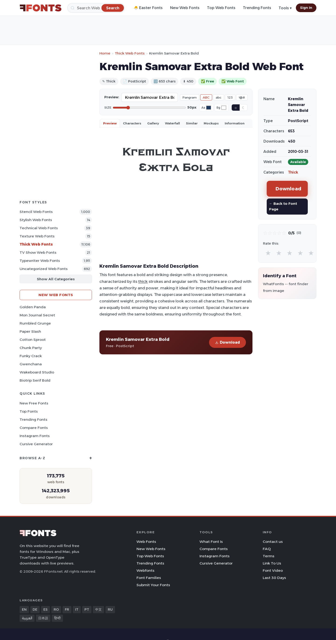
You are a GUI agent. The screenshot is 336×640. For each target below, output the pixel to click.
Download (227, 342)
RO (56, 609)
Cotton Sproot (33, 339)
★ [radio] (268, 253)
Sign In (306, 8)
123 (230, 97)
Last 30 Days (274, 577)
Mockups (211, 123)
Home (104, 53)
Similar (192, 123)
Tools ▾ (285, 8)
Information (235, 123)
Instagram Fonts (35, 436)
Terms (268, 556)
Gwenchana (31, 364)
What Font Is (211, 541)
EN (24, 609)
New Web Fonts (185, 8)
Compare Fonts (34, 427)
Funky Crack (31, 356)
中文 (98, 609)
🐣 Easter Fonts (148, 8)
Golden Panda (33, 307)
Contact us (273, 541)
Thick (293, 172)
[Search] (96, 8)
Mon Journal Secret (37, 315)
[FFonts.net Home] (41, 8)
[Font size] (149, 108)
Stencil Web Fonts (36, 211)
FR (67, 609)
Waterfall (172, 123)
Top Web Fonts (221, 8)
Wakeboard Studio (37, 372)
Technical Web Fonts (39, 228)
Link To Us (272, 563)
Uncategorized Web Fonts (44, 269)
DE (35, 609)
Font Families (148, 577)
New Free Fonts (34, 403)
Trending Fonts (257, 8)
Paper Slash (30, 331)
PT (86, 609)
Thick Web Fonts (36, 244)
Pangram (189, 97)
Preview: (111, 97)
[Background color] (224, 107)
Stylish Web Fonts (36, 220)
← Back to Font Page (283, 206)
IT (76, 609)
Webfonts (145, 570)
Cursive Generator (36, 444)
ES (45, 609)
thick (143, 281)
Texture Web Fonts (37, 236)
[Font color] (208, 107)
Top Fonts (29, 411)
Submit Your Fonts (153, 585)
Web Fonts (146, 541)
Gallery (153, 123)
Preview (110, 123)
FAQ (267, 549)
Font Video (273, 570)
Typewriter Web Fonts (40, 260)
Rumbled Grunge (35, 323)
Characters (132, 123)
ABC (206, 97)
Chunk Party (31, 348)
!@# (242, 97)
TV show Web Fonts (38, 252)
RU (110, 609)
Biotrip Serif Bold (35, 380)
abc (218, 97)
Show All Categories (56, 279)
